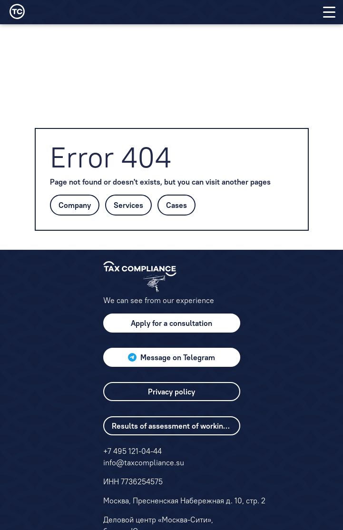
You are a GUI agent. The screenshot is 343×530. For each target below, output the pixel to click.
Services (128, 205)
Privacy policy (171, 391)
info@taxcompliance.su (143, 462)
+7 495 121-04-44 (132, 451)
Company (75, 205)
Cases (176, 205)
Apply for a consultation (171, 323)
